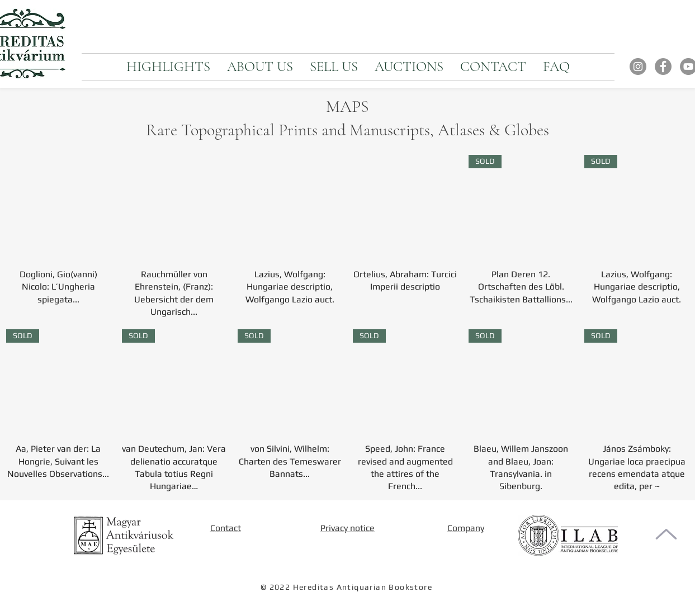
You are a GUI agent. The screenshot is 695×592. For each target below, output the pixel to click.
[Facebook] (663, 66)
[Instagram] (638, 66)
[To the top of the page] (666, 534)
